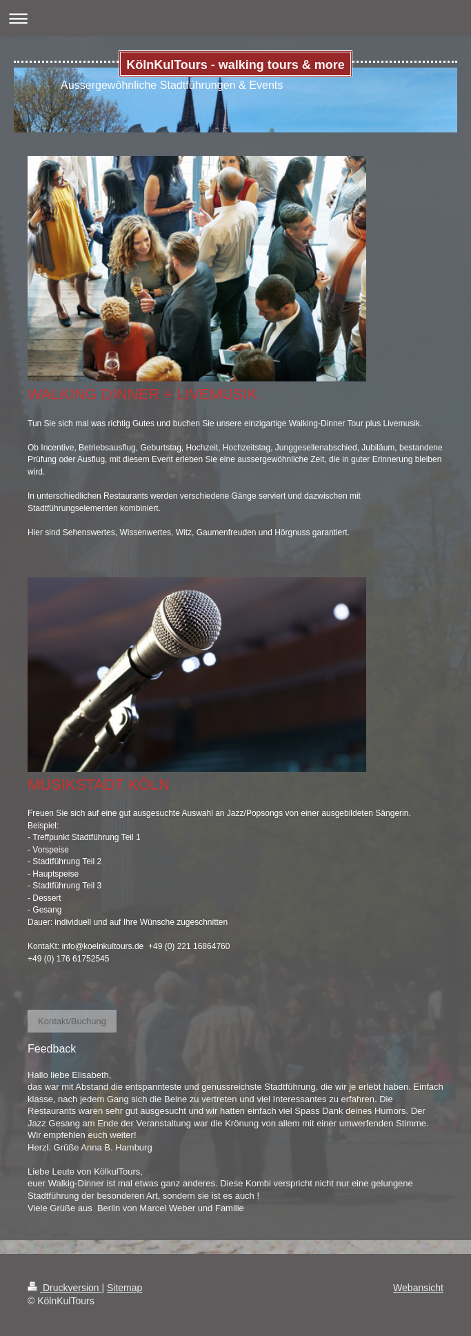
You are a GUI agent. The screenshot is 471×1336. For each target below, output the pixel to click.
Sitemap (124, 1287)
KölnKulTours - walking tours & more (235, 65)
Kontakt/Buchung (72, 1021)
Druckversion (64, 1287)
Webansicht (418, 1287)
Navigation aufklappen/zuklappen (235, 18)
